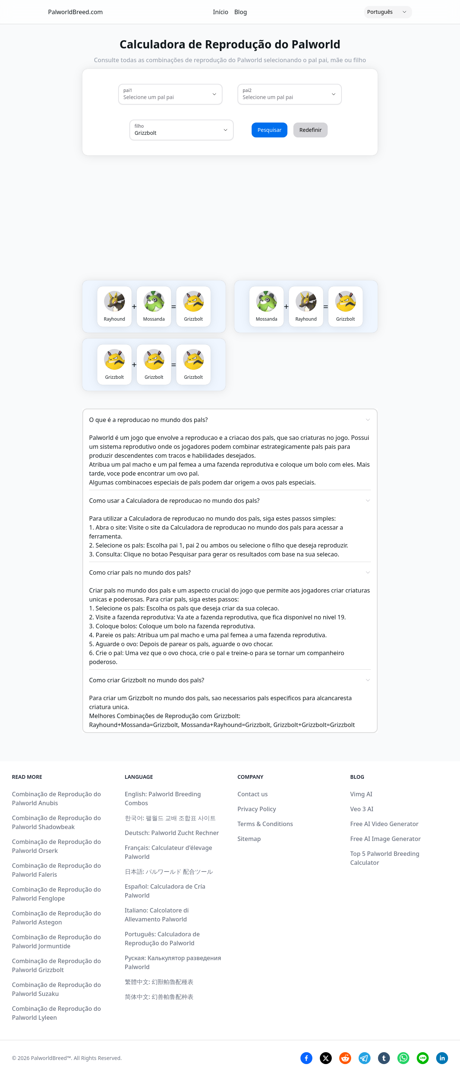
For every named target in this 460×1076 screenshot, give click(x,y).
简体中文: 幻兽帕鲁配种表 (159, 997)
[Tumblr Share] (384, 1058)
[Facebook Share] (306, 1058)
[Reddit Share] (345, 1058)
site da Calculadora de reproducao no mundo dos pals (225, 527)
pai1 (127, 90)
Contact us (252, 794)
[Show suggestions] (214, 94)
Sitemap (249, 839)
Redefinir (310, 129)
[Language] (388, 12)
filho (139, 126)
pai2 (247, 90)
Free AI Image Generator (385, 839)
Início (221, 12)
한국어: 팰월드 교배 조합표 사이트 (170, 818)
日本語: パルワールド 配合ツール (169, 871)
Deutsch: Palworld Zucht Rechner (172, 833)
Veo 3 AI (362, 809)
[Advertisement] (265, 210)
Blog (240, 12)
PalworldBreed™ (51, 1057)
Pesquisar (269, 129)
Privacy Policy (256, 809)
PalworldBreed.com (75, 12)
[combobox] (159, 97)
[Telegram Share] (365, 1058)
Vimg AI (361, 794)
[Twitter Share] (326, 1058)
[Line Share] (423, 1058)
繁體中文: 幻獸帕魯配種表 (159, 982)
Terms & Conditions (265, 824)
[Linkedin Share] (442, 1058)
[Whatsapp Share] (403, 1058)
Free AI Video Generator (384, 824)
